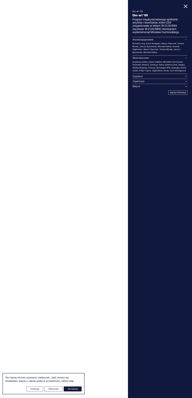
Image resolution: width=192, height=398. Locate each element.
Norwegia (160, 67)
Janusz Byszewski (148, 46)
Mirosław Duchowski (173, 62)
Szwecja (154, 64)
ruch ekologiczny (178, 70)
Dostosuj (35, 389)
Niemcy (145, 64)
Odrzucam (53, 389)
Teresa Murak (165, 49)
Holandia (136, 64)
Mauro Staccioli (169, 43)
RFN (168, 67)
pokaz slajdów (155, 62)
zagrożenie (157, 70)
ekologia (175, 67)
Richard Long (138, 43)
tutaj (70, 380)
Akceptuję (73, 389)
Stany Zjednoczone (168, 64)
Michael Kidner (165, 46)
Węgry (181, 64)
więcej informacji (178, 92)
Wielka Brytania (139, 67)
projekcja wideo (139, 62)
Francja (151, 67)
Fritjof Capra (145, 70)
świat (166, 70)
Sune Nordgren (153, 43)
